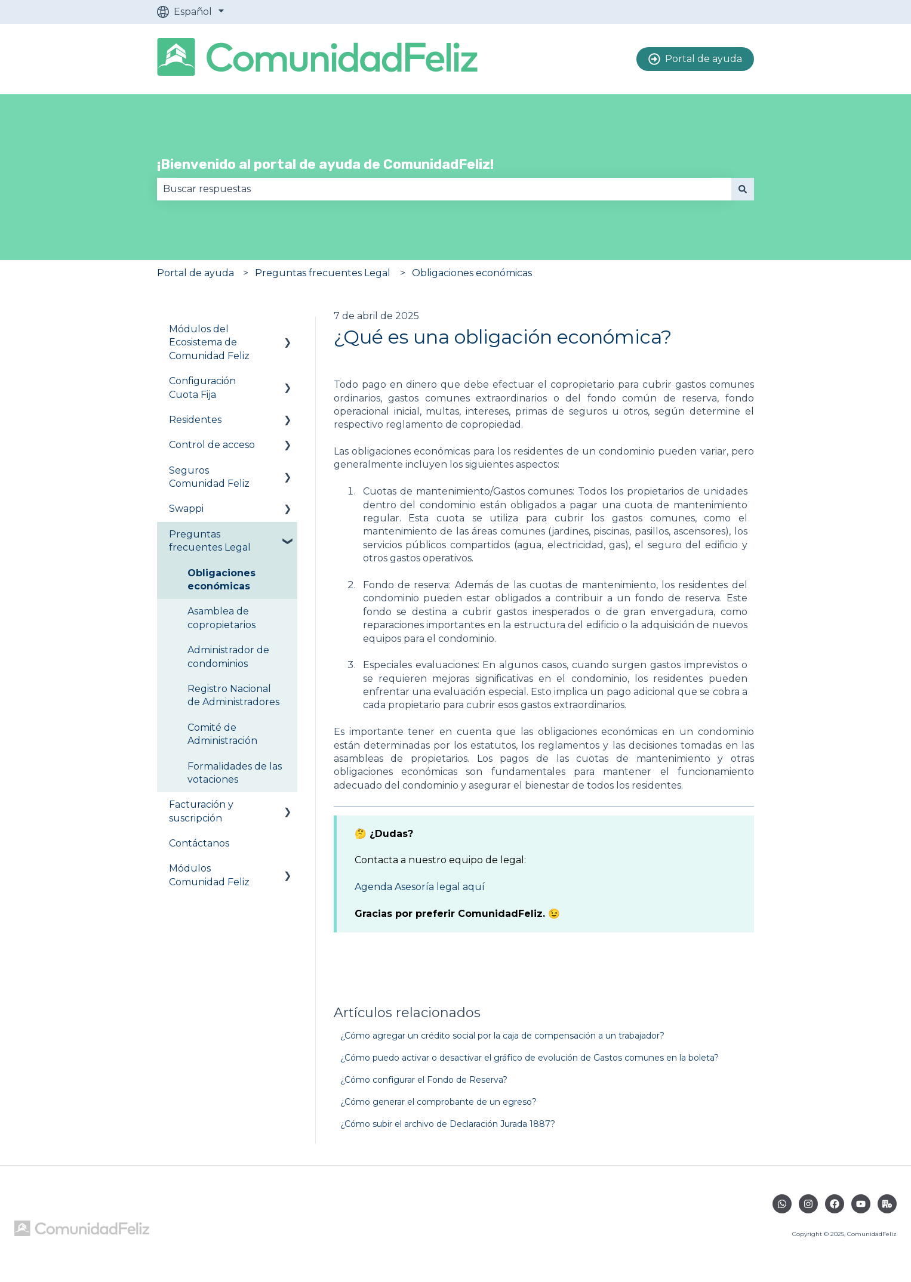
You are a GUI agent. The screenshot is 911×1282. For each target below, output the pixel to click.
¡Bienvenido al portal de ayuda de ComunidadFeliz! (325, 164)
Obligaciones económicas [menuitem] (221, 579)
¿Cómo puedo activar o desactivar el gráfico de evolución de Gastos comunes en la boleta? (529, 1057)
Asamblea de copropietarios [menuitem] (221, 618)
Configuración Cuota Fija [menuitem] (202, 387)
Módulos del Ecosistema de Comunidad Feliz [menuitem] (209, 342)
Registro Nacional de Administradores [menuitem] (233, 695)
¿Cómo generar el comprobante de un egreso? (438, 1101)
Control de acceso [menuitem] (212, 444)
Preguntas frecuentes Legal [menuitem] (210, 541)
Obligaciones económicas (472, 273)
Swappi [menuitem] (186, 508)
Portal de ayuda (695, 59)
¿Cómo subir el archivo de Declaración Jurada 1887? (447, 1124)
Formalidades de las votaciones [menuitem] (234, 773)
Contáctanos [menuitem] (199, 843)
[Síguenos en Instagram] (808, 1203)
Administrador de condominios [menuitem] (228, 656)
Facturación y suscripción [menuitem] (201, 811)
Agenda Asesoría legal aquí (421, 886)
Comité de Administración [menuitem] (222, 734)
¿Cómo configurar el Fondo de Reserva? (423, 1079)
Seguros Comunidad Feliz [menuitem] (209, 477)
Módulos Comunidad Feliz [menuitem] (209, 875)
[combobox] (444, 189)
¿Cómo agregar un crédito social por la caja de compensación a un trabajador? (502, 1035)
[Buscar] (742, 189)
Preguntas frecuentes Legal (322, 273)
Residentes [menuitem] (195, 419)
